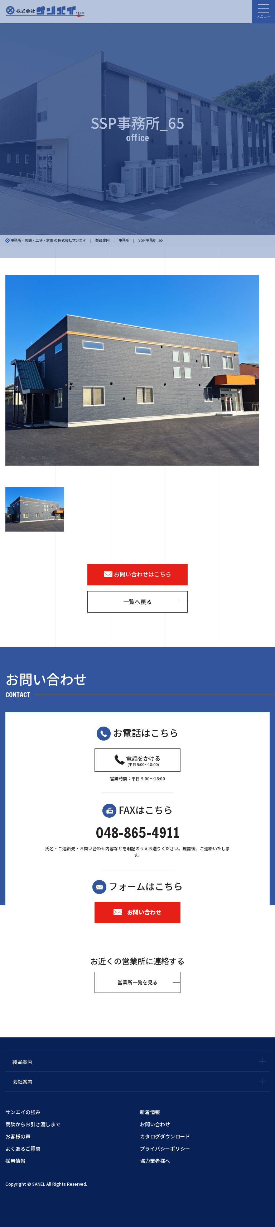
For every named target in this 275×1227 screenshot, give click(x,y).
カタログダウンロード (165, 1136)
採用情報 (15, 1160)
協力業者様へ (155, 1160)
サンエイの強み (22, 1112)
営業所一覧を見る (137, 982)
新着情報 (150, 1112)
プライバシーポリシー (165, 1148)
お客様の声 (17, 1136)
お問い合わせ (137, 912)
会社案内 (23, 1081)
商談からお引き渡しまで (33, 1124)
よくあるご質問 (22, 1148)
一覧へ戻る (137, 601)
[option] (137, 370)
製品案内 (23, 1061)
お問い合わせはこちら (137, 574)
